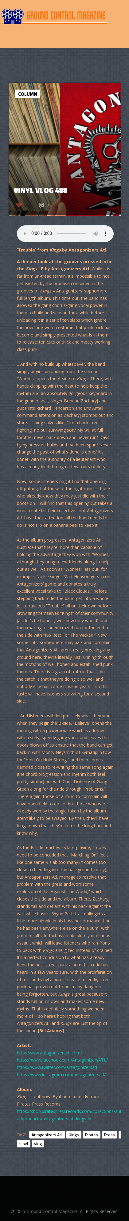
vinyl (23, 1143)
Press (109, 1134)
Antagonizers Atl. (47, 1134)
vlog (38, 1143)
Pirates (91, 1134)
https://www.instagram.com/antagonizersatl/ (61, 1075)
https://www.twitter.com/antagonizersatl (57, 1067)
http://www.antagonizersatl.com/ (49, 1053)
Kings (74, 1134)
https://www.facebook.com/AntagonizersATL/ (62, 1060)
